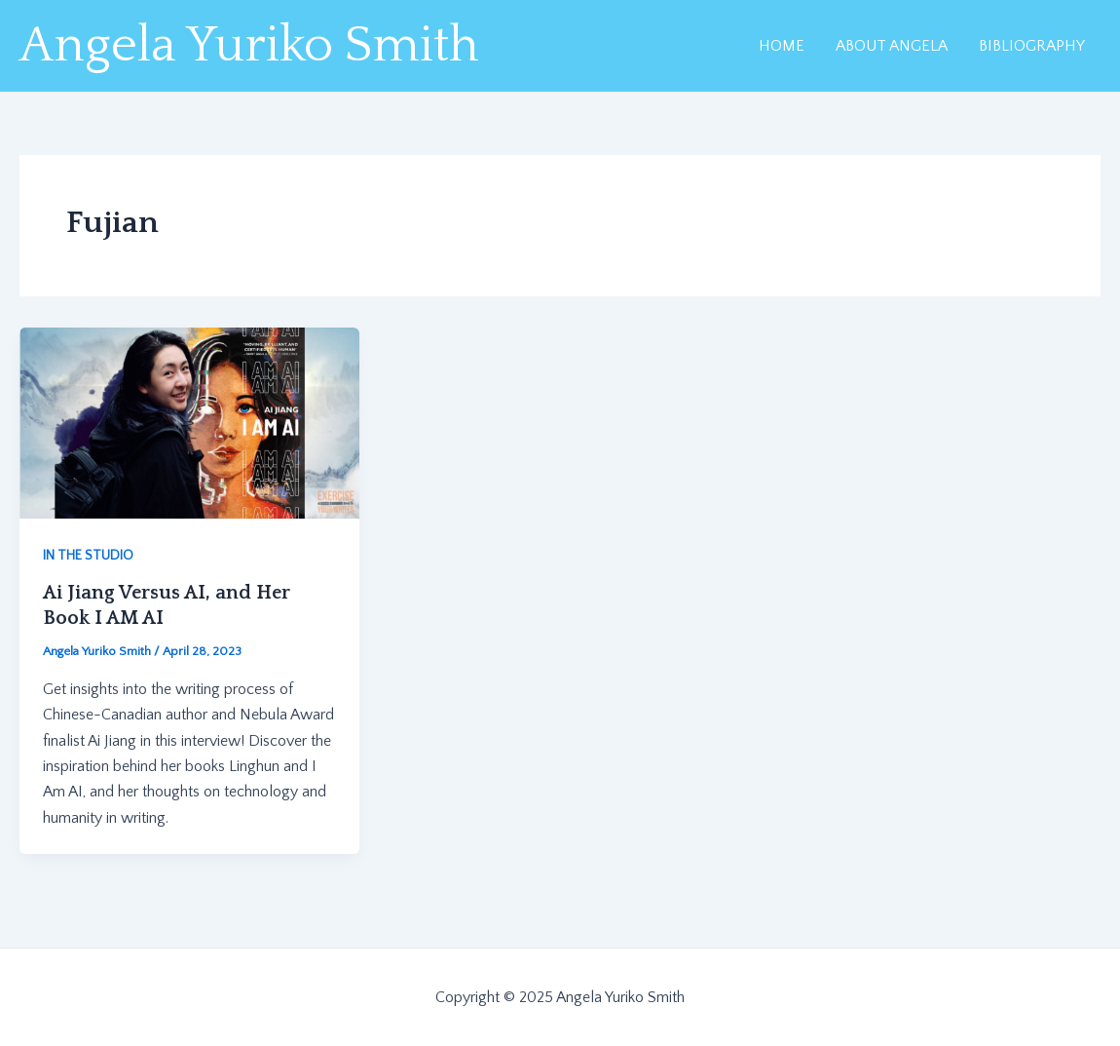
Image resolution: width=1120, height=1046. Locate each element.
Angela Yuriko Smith (249, 46)
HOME (781, 46)
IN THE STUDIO (88, 555)
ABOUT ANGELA (892, 46)
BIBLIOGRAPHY (1032, 46)
